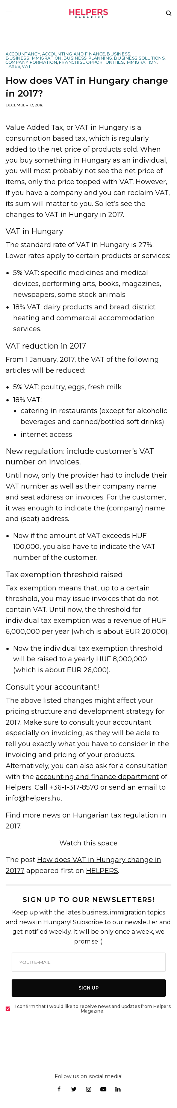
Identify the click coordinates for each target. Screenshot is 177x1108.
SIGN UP (89, 988)
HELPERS (102, 871)
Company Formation (31, 62)
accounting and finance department (97, 777)
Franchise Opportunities (91, 62)
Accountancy (23, 54)
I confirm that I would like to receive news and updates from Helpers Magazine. (93, 1008)
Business (118, 54)
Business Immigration (34, 58)
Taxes (13, 67)
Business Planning (88, 58)
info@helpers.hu (33, 798)
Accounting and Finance (73, 54)
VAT (26, 67)
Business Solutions (139, 58)
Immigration (141, 62)
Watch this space (88, 843)
